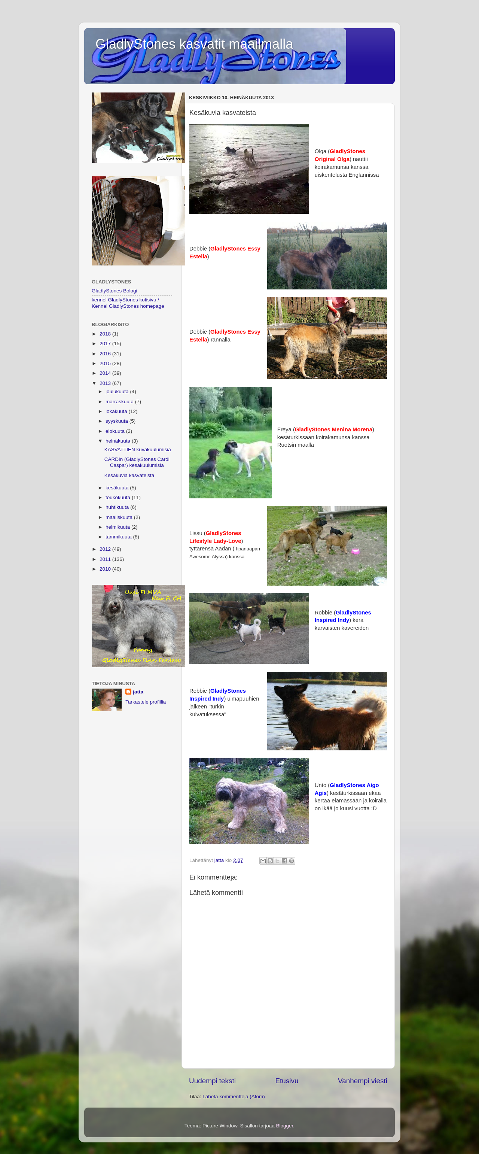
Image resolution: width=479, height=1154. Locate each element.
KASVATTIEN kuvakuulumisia (137, 449)
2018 (106, 334)
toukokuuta (119, 497)
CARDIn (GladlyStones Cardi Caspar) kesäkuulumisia (137, 462)
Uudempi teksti (212, 1081)
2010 (106, 569)
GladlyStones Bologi (114, 291)
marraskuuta (120, 401)
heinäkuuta (119, 441)
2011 (106, 559)
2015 (106, 363)
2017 (106, 343)
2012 (106, 549)
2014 (106, 373)
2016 (106, 353)
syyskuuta (117, 421)
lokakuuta (117, 411)
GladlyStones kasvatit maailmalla (194, 44)
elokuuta (116, 431)
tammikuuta (119, 537)
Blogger (284, 1126)
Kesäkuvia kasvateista (129, 475)
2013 (106, 383)
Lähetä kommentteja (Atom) (233, 1096)
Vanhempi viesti (362, 1081)
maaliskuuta (120, 517)
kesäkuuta (118, 488)
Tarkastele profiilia (145, 702)
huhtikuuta (118, 507)
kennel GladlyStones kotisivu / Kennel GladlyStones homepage (128, 303)
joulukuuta (118, 391)
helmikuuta (118, 527)
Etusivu (287, 1081)
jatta (138, 692)
